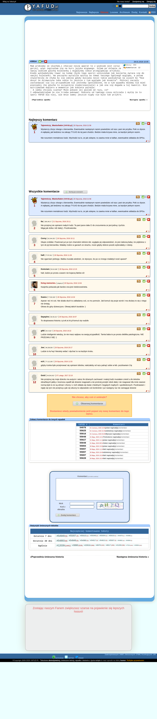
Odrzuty (104, 12)
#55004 (103, 548)
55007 (83, 461)
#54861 (121, 552)
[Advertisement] (11, 359)
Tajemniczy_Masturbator (52, 133)
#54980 (84, 552)
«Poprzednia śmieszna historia (47, 568)
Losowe (114, 12)
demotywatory (54, 672)
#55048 (94, 548)
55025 (83, 439)
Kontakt (143, 12)
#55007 (73, 548)
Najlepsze (94, 12)
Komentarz (87, 484)
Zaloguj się (151, 2)
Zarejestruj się (138, 2)
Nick (61, 515)
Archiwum (125, 12)
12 (131, 68)
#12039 (64, 557)
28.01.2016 (138, 62)
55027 (83, 450)
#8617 (110, 557)
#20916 (89, 557)
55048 (83, 446)
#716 (129, 557)
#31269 (120, 557)
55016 (83, 443)
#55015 (84, 548)
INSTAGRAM (57, 670)
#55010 (112, 548)
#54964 (129, 552)
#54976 (121, 547)
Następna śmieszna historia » (133, 568)
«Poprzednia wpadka (41, 107)
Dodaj (134, 12)
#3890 (77, 557)
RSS (152, 12)
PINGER (79, 670)
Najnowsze (81, 12)
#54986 (129, 547)
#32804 (138, 557)
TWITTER (69, 670)
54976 (83, 435)
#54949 (62, 548)
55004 (83, 457)
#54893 (62, 552)
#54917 (94, 552)
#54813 (103, 552)
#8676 (100, 557)
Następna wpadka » (138, 107)
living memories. (48, 290)
